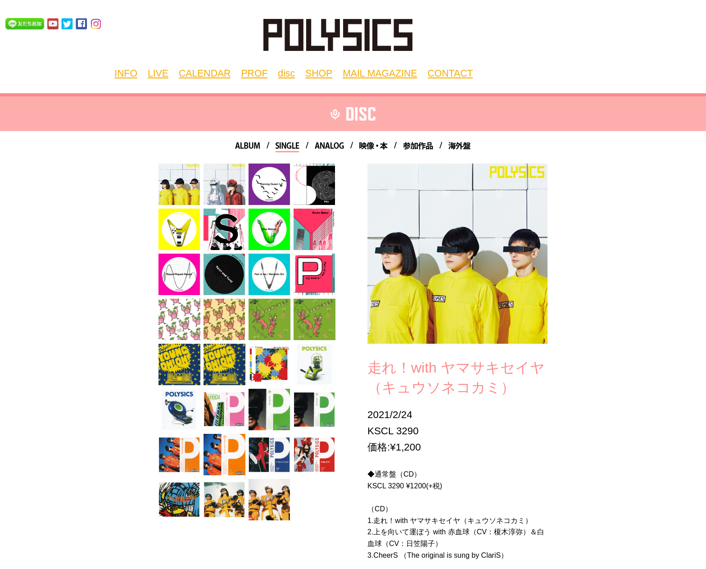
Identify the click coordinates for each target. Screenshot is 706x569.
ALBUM (247, 147)
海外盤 (459, 147)
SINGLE (287, 147)
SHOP (296, 72)
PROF (243, 72)
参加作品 (418, 147)
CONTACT (401, 72)
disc (269, 72)
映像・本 (373, 147)
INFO (138, 72)
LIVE (165, 72)
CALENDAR (202, 72)
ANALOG (329, 147)
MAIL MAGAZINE (345, 72)
